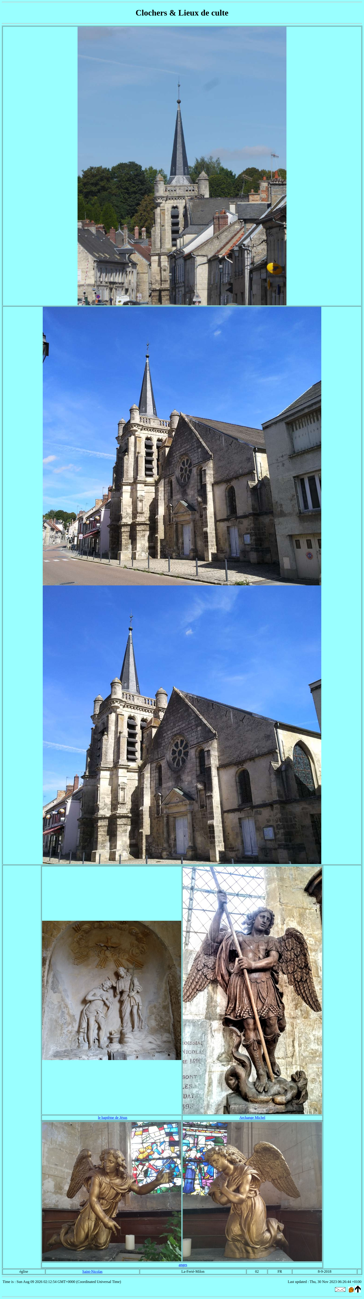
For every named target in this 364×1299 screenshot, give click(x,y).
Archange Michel (252, 1117)
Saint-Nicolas (92, 1271)
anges (183, 1265)
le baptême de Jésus (112, 1117)
